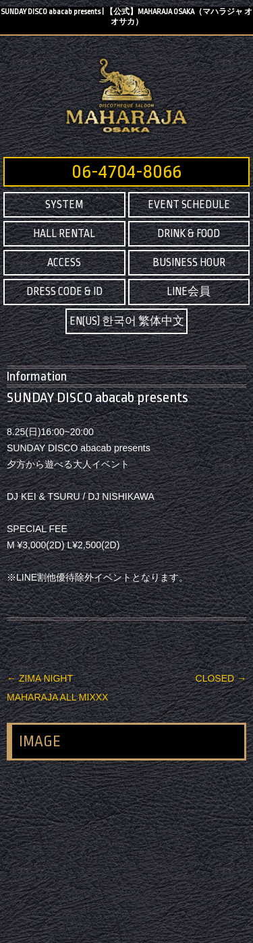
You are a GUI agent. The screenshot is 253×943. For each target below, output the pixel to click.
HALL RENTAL (64, 234)
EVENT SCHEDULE (189, 205)
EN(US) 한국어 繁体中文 (126, 321)
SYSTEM (64, 205)
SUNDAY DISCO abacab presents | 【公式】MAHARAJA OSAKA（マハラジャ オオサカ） (126, 16)
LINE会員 (188, 292)
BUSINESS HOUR (188, 263)
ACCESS (64, 263)
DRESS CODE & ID (64, 292)
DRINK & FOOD (188, 234)
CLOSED (221, 678)
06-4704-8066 (126, 172)
